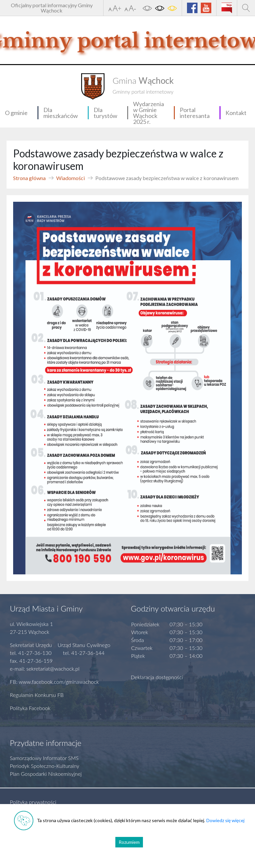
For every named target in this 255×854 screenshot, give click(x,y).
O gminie (16, 113)
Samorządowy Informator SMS (44, 758)
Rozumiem (129, 842)
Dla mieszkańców (60, 113)
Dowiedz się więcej (225, 820)
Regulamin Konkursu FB (37, 695)
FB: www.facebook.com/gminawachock (54, 682)
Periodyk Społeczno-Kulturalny (44, 766)
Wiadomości (70, 178)
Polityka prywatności (33, 802)
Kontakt (235, 113)
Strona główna (29, 178)
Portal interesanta (195, 113)
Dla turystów (105, 113)
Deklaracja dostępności (157, 677)
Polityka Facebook (30, 708)
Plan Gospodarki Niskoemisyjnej (46, 774)
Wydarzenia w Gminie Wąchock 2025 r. (148, 113)
